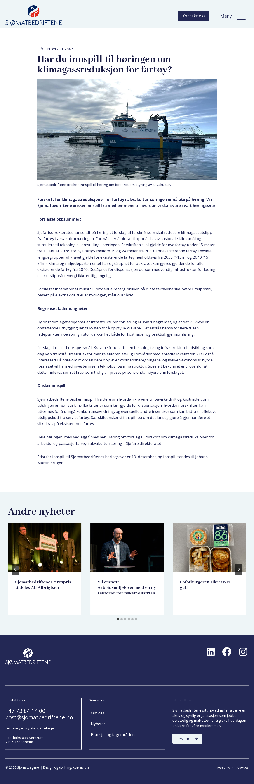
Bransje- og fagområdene (113, 734)
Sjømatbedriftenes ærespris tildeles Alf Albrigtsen (43, 585)
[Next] (238, 569)
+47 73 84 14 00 (25, 710)
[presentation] (44, 547)
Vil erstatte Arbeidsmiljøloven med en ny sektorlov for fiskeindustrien (127, 588)
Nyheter (98, 723)
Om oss (97, 713)
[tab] (118, 619)
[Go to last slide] (15, 569)
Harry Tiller (27, 596)
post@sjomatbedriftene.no (39, 717)
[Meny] (241, 15)
